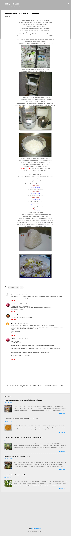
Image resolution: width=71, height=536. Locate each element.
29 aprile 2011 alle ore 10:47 (23, 323)
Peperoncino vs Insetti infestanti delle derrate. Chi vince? (23, 400)
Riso (22, 287)
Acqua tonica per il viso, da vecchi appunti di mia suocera (23, 437)
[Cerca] (69, 4)
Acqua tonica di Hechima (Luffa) (15, 475)
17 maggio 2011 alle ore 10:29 (21, 338)
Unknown (13, 323)
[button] (66, 13)
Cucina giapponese (13, 287)
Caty (12, 294)
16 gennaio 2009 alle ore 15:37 (21, 303)
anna (12, 304)
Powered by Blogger (35, 528)
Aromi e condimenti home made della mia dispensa (21, 419)
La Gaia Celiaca (15, 315)
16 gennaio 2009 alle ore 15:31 (21, 294)
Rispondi (13, 300)
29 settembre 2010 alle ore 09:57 (27, 315)
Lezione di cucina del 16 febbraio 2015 (17, 456)
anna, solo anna (12, 4)
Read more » (63, 414)
